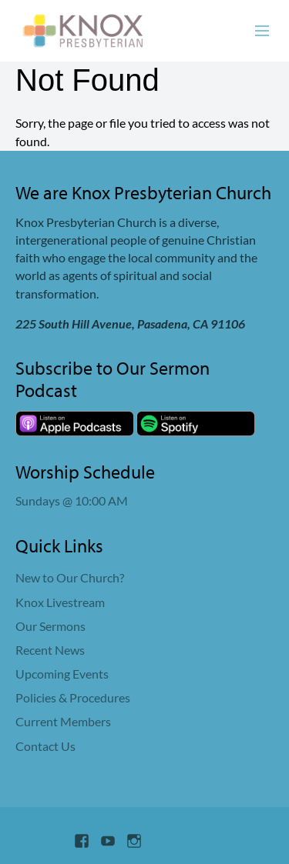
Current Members (63, 721)
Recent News (50, 649)
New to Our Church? (69, 577)
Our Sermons (50, 626)
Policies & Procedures (72, 697)
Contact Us (45, 746)
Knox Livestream (60, 602)
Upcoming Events (62, 673)
